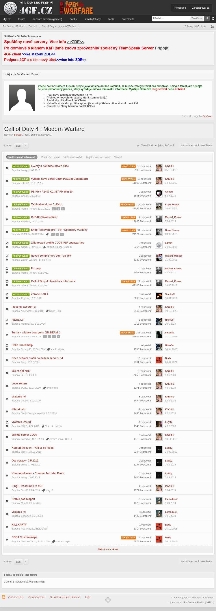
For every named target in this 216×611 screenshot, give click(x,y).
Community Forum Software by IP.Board (192, 597)
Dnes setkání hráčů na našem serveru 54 (37, 358)
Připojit (162, 48)
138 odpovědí (143, 332)
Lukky (24, 170)
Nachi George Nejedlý (33, 413)
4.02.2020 (170, 426)
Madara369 (27, 323)
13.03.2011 (171, 285)
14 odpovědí (144, 217)
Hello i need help (22, 345)
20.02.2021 (171, 362)
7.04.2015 (170, 221)
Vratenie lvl (19, 396)
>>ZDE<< (75, 42)
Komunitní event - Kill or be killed (33, 447)
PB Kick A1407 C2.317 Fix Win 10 (52, 191)
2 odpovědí (145, 409)
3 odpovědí (145, 396)
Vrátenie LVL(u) (21, 422)
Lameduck (171, 499)
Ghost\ (24, 196)
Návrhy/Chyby (93, 19)
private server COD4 (24, 434)
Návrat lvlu (18, 409)
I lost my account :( (24, 306)
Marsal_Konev (28, 208)
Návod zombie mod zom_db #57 (51, 255)
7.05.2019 (170, 464)
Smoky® (170, 294)
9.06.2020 (170, 375)
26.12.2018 (171, 528)
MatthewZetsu (28, 541)
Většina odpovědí (72, 157)
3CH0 (24, 387)
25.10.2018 (171, 170)
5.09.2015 (170, 195)
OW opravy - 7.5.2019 (25, 460)
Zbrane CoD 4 (39, 294)
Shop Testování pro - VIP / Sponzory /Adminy (59, 229)
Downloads (128, 19)
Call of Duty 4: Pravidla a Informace (53, 281)
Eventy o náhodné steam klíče (50, 166)
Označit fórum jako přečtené (155, 145)
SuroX (24, 490)
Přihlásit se (180, 7)
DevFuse (207, 116)
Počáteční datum (50, 157)
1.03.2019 (170, 503)
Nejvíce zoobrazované (98, 157)
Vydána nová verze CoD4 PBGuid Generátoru (59, 178)
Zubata (24, 400)
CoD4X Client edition (44, 217)
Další (18, 145)
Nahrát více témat (108, 549)
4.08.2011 (170, 272)
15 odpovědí (144, 166)
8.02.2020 (170, 413)
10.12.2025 (171, 311)
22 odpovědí (144, 281)
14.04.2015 (171, 208)
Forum (21, 19)
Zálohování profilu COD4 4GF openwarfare (57, 242)
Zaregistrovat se (200, 7)
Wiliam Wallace (29, 260)
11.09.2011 (171, 259)
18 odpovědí (144, 179)
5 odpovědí (145, 319)
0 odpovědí (145, 191)
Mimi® (24, 503)
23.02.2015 (171, 234)
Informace (9, 26)
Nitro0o (169, 319)
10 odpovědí (144, 358)
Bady (23, 362)
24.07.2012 (171, 247)
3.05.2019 (170, 477)
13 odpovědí (144, 371)
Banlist (73, 19)
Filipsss (25, 298)
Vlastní (118, 157)
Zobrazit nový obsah (195, 26)
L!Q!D (24, 426)
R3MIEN (25, 221)
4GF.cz (7, 19)
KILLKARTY (19, 524)
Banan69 (26, 516)
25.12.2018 (171, 541)
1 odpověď (145, 294)
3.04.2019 (170, 490)
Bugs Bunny (172, 230)
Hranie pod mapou (23, 499)
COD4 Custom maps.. (25, 537)
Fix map (36, 268)
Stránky (7, 145)
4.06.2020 (170, 387)
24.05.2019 (171, 451)
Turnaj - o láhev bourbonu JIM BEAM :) (36, 332)
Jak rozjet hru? (21, 371)
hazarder (25, 439)
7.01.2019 (170, 516)
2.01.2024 (170, 323)
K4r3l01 (169, 166)
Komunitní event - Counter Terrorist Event (38, 473)
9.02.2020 (170, 400)
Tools (111, 19)
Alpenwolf (26, 311)
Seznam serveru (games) (47, 19)
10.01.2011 (171, 298)
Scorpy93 (26, 349)
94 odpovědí (144, 230)
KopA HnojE (172, 204)
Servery (18, 134)
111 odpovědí (143, 204)
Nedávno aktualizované (21, 157)
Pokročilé (213, 18)
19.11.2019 (171, 439)
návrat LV (18, 319)
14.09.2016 (171, 183)
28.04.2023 (171, 349)
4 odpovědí (145, 307)
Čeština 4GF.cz (36, 597)
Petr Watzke (27, 528)
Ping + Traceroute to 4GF (27, 486)
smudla (25, 336)
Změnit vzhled (15, 597)
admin (24, 247)
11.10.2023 (171, 336)
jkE (22, 375)
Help (87, 597)
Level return (19, 383)
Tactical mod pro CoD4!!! (46, 204)
